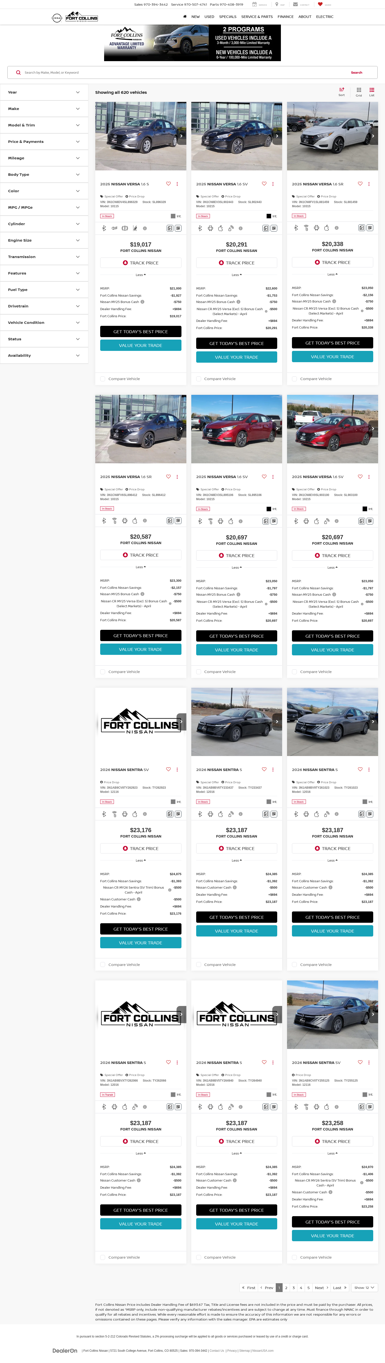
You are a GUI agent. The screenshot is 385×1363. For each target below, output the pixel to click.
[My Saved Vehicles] (324, 4)
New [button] (196, 16)
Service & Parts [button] (257, 16)
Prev (267, 1287)
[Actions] (177, 184)
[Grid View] (358, 92)
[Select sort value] (343, 92)
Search (356, 72)
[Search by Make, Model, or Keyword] (185, 72)
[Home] (185, 17)
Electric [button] (325, 16)
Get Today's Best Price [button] (140, 331)
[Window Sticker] (178, 228)
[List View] (372, 92)
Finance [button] (286, 16)
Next (321, 1287)
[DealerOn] (65, 1350)
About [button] (305, 16)
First (248, 1287)
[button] (181, 136)
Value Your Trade (140, 345)
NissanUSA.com (263, 1350)
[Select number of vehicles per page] (364, 1287)
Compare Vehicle (124, 378)
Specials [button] (227, 16)
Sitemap (244, 1350)
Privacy (232, 1350)
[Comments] (170, 228)
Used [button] (209, 16)
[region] (140, 301)
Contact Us (217, 1350)
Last (339, 1287)
